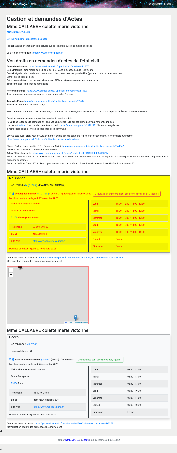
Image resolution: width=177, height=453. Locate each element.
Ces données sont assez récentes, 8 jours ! (100, 359)
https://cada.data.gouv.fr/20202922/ (79, 125)
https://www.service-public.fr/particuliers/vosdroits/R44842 (93, 146)
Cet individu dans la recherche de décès (27, 39)
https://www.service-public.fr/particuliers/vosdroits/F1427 (59, 66)
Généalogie (20, 4)
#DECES (25, 32)
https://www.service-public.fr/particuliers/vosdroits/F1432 (57, 90)
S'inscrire (169, 4)
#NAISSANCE (14, 32)
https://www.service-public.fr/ (48, 52)
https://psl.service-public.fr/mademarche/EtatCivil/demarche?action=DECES (74, 423)
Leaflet (68, 323)
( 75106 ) (33, 344)
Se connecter (155, 4)
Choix (34, 4)
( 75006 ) (46, 359)
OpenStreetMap (81, 323)
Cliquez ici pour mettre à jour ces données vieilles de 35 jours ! (127, 193)
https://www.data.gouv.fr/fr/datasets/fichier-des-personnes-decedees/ (43, 139)
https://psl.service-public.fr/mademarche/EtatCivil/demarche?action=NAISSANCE (81, 257)
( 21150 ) (44, 193)
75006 (14, 383)
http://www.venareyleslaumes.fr (49, 241)
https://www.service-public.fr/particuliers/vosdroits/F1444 (54, 101)
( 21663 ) (33, 185)
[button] (20, 266)
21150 (14, 217)
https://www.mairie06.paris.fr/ (49, 407)
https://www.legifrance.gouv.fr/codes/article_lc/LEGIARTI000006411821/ (70, 153)
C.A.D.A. (21, 125)
